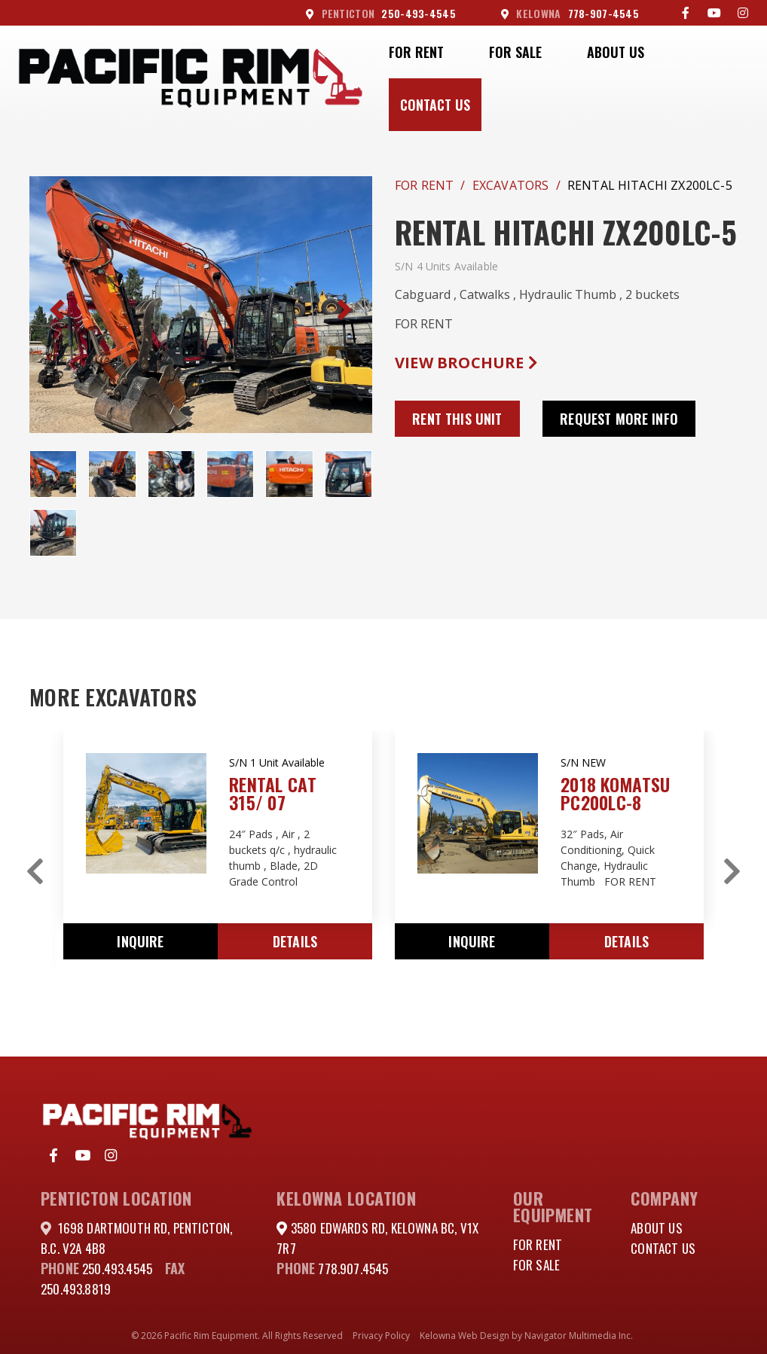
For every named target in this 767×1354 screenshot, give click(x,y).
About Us (615, 52)
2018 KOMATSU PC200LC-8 (615, 793)
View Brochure (466, 362)
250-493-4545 (381, 13)
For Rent (416, 52)
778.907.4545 (354, 1268)
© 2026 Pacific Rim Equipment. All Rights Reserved (237, 1335)
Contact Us (435, 104)
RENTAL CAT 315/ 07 (272, 793)
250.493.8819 (78, 1288)
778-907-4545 (570, 13)
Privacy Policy (381, 1335)
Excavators (510, 185)
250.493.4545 (119, 1268)
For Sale (515, 52)
